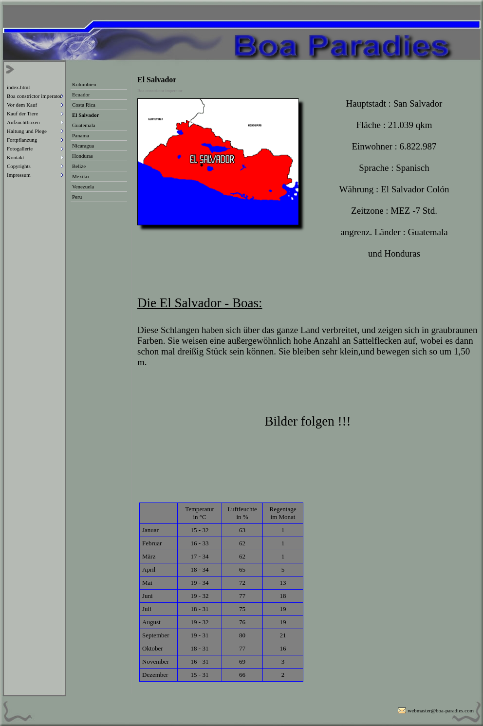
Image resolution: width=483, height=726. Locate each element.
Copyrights (19, 166)
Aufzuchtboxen (23, 122)
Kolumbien (84, 84)
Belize (79, 166)
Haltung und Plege (27, 131)
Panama (80, 135)
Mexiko (80, 176)
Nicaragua (83, 146)
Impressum (19, 175)
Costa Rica (83, 105)
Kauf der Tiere (22, 113)
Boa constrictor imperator (34, 96)
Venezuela (83, 186)
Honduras (82, 156)
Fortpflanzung (22, 140)
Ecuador (81, 94)
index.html (18, 87)
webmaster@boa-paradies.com (441, 710)
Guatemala (83, 125)
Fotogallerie (20, 148)
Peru (77, 197)
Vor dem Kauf (22, 105)
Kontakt (15, 157)
